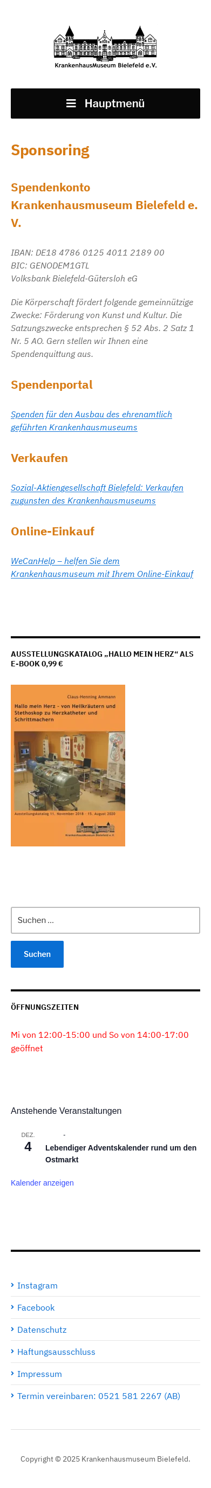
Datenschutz (41, 1329)
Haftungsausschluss (56, 1351)
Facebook (36, 1307)
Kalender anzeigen (42, 1183)
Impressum (39, 1373)
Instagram (37, 1285)
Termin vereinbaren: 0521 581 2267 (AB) (98, 1395)
